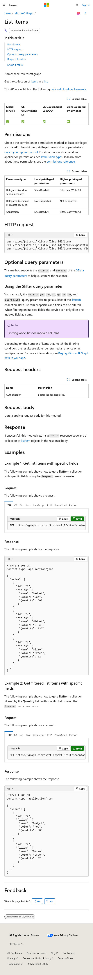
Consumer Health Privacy (37, 958)
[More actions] (85, 13)
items (34, 81)
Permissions (13, 44)
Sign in (86, 5)
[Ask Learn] (78, 13)
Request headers (16, 59)
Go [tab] (21, 505)
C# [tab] (15, 505)
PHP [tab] (49, 505)
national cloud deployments (68, 89)
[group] (46, 245)
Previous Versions (36, 953)
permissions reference (60, 161)
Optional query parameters (22, 54)
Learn (7, 13)
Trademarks (13, 964)
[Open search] (77, 5)
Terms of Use (65, 958)
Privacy (11, 958)
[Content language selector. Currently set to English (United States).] (24, 935)
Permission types (51, 157)
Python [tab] (73, 505)
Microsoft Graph (24, 13)
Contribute (69, 953)
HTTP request (14, 49)
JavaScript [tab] (38, 505)
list (46, 81)
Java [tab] (28, 505)
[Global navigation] (3, 5)
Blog (53, 953)
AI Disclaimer (14, 953)
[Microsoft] (46, 5)
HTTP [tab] (9, 505)
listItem (76, 300)
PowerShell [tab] (60, 505)
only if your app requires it (21, 152)
